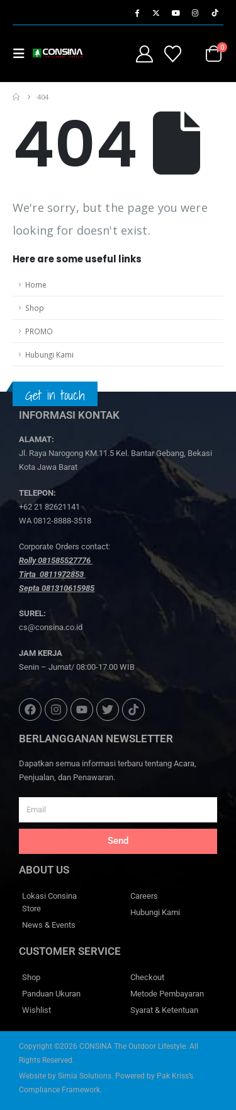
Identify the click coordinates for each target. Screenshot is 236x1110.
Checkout (147, 977)
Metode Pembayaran (167, 993)
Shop (34, 308)
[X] (156, 12)
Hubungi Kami (49, 354)
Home (36, 284)
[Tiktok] (214, 12)
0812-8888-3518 (62, 520)
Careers (144, 896)
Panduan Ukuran (51, 993)
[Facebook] (136, 12)
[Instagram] (195, 12)
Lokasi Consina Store (49, 902)
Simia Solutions (84, 1076)
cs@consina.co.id (50, 627)
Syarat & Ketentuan (164, 1010)
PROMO (39, 331)
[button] (23, 53)
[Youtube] (175, 12)
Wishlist (36, 1010)
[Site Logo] (58, 54)
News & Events (49, 925)
